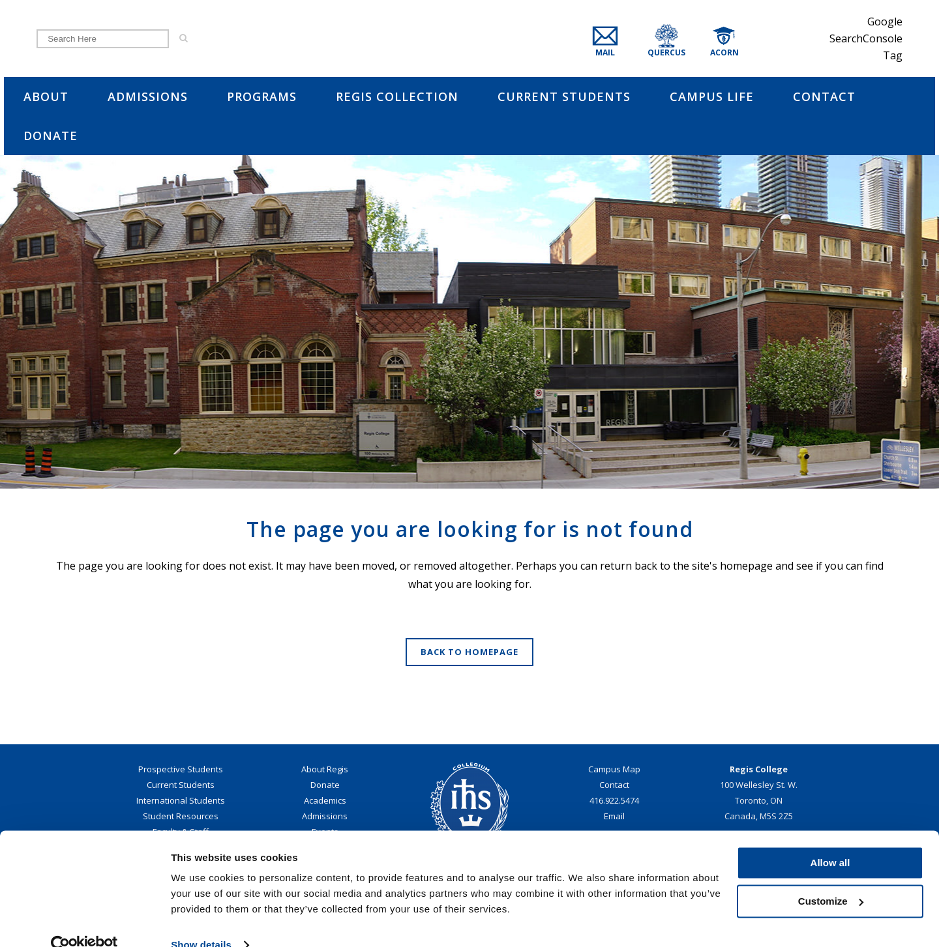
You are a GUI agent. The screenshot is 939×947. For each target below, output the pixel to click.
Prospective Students (180, 769)
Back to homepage (469, 652)
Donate (325, 785)
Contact (614, 785)
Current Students (181, 785)
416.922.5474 (614, 800)
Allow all (830, 839)
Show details (201, 921)
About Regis (324, 769)
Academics (325, 800)
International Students (180, 800)
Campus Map (614, 769)
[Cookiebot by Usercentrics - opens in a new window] (84, 921)
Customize (830, 876)
